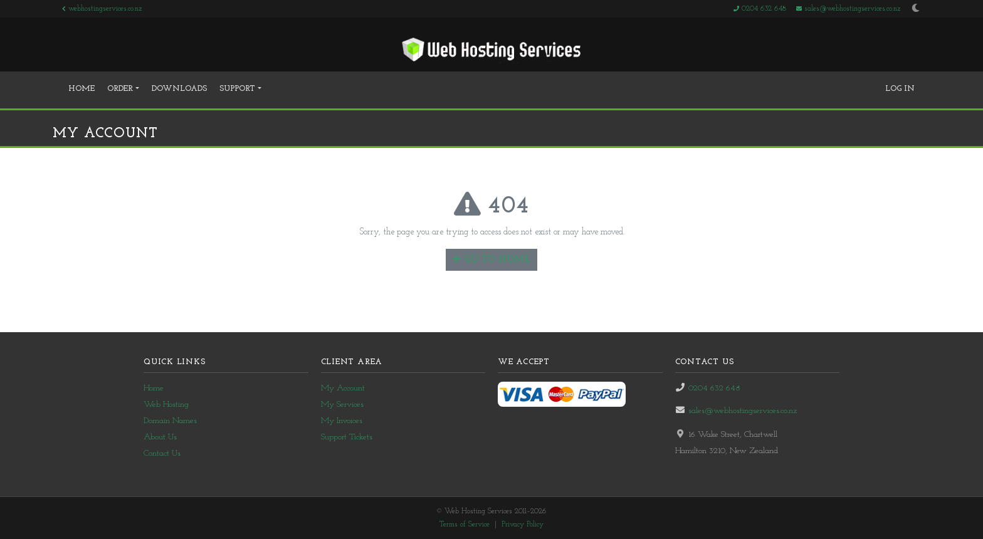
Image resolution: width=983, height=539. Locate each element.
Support (238, 89)
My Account (343, 388)
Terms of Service (464, 524)
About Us (160, 437)
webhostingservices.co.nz (102, 9)
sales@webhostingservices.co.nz (848, 9)
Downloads (179, 89)
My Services (342, 404)
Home (81, 89)
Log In (900, 89)
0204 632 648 (759, 9)
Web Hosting (166, 404)
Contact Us (162, 453)
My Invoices (341, 421)
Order (121, 89)
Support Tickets (346, 437)
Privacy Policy (523, 524)
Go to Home (491, 259)
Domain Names (170, 421)
